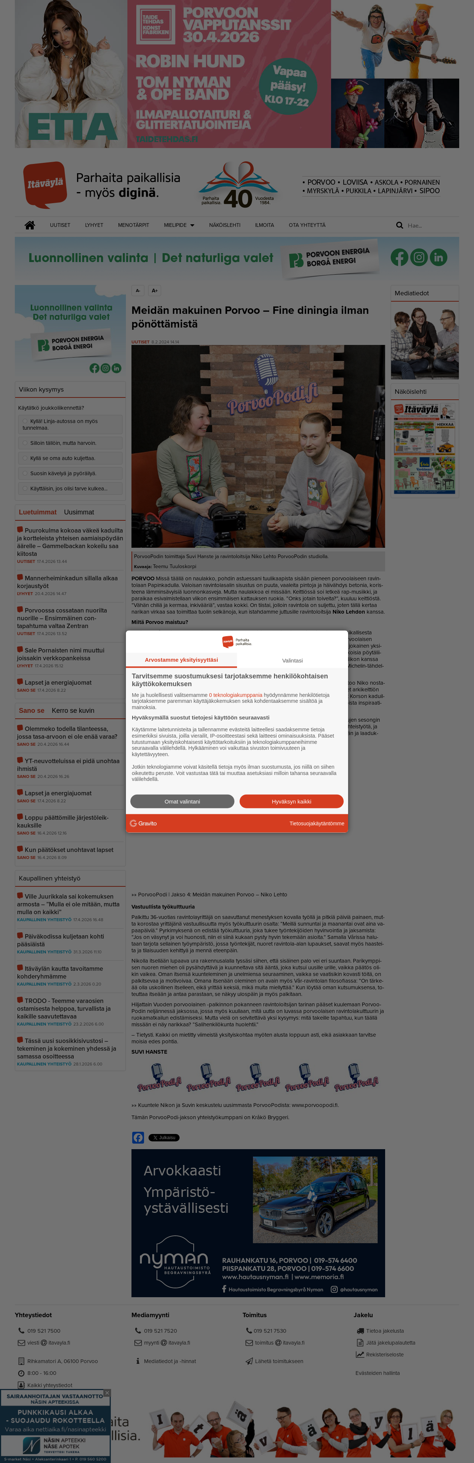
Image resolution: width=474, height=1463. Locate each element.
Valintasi (292, 660)
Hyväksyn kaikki (291, 801)
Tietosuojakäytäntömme (317, 823)
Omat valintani (182, 801)
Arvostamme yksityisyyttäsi (181, 659)
